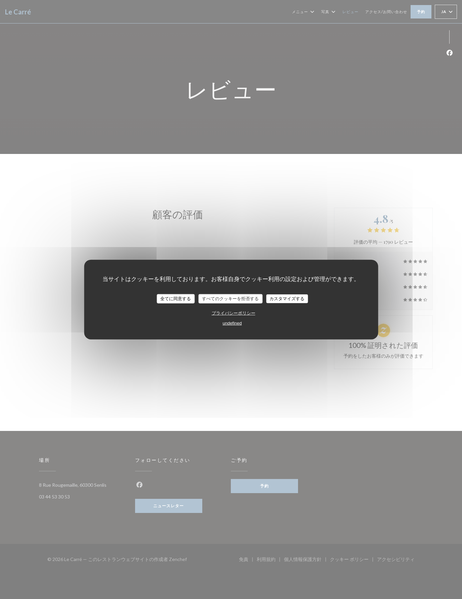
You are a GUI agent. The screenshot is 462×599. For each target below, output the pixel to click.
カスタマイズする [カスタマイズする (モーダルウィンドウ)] (286, 298)
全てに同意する (175, 298)
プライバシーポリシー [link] (233, 312)
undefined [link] (232, 322)
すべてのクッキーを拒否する (230, 298)
